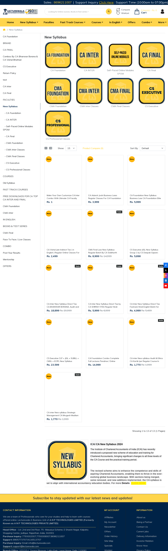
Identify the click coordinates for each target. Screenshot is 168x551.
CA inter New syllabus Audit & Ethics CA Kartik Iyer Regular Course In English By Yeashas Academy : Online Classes (146, 360)
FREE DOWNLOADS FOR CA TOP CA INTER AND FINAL (20, 198)
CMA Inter (8, 212)
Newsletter (110, 526)
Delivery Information (147, 536)
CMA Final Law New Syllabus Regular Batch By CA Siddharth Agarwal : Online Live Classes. (102, 251)
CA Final (7, 93)
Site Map (108, 540)
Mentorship (8, 259)
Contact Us (142, 526)
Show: (61, 148)
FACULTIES (9, 99)
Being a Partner (144, 522)
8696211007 (63, 2)
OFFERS (7, 266)
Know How (142, 545)
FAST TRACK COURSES (15, 189)
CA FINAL (8, 49)
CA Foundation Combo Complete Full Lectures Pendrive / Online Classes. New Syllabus (103, 360)
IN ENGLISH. (9, 219)
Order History (111, 536)
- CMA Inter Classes (14, 149)
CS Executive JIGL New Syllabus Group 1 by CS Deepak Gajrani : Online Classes (144, 251)
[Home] (4, 29)
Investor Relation (145, 540)
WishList (122, 13)
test (5, 79)
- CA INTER (10, 119)
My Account (110, 522)
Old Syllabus (9, 182)
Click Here (106, 2)
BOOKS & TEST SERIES (15, 226)
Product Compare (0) (93, 148)
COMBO (7, 246)
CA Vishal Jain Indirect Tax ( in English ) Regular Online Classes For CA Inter (63, 251)
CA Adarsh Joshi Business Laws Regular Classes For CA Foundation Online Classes (104, 197)
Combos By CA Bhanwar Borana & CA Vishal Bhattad (20, 58)
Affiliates (108, 517)
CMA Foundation (11, 206)
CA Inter (7, 86)
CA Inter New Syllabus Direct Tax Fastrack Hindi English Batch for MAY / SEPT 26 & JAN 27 (145, 305)
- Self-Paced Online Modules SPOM (18, 128)
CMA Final (8, 232)
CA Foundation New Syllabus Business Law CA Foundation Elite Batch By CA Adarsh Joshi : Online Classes (145, 197)
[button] (29, 22)
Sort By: (134, 148)
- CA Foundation (12, 113)
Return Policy (9, 73)
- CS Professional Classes (16, 169)
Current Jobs (143, 531)
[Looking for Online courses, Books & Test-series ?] (75, 11)
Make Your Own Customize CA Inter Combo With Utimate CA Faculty (63, 197)
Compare (123, 10)
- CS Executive (11, 163)
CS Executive (9, 66)
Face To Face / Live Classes (17, 239)
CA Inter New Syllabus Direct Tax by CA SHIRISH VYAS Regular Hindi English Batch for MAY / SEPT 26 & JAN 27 (104, 305)
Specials (108, 545)
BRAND (7, 43)
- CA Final (8, 136)
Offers (107, 531)
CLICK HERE (138, 483)
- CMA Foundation (13, 143)
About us (141, 517)
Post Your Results (11, 252)
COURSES (8, 176)
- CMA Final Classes (14, 156)
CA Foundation (10, 36)
